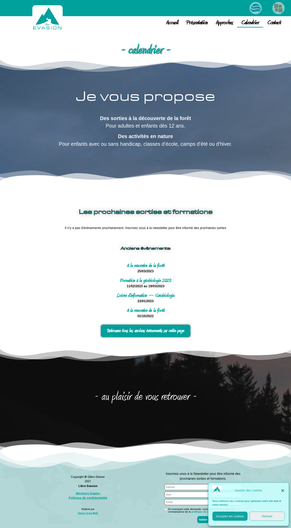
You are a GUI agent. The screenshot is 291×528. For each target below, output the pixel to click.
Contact (274, 22)
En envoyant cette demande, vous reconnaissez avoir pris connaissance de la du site (202, 510)
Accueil (172, 22)
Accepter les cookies (230, 516)
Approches (224, 22)
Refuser (267, 516)
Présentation (197, 22)
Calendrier (250, 22)
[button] (283, 491)
